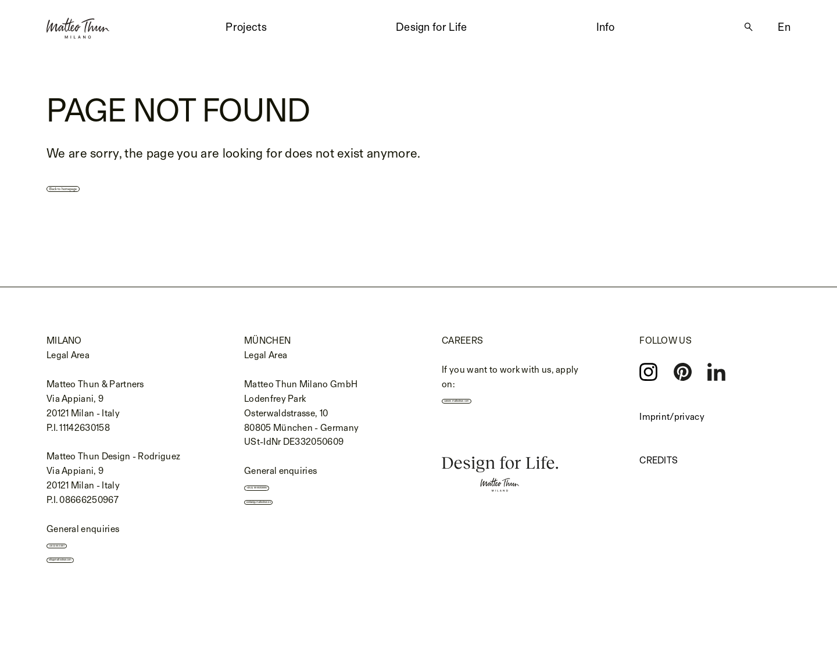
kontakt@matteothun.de (301, 511)
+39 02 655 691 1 (87, 549)
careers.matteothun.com (499, 405)
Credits (658, 461)
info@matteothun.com (100, 569)
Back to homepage (109, 186)
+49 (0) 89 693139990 (296, 491)
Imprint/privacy (671, 417)
